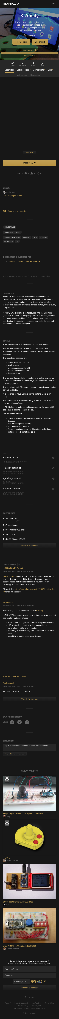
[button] (53, 4)
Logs (50, 69)
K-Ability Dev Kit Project (13, 568)
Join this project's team (12, 196)
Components (39, 69)
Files (28, 69)
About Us (8, 1003)
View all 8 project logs (29, 699)
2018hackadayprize (12, 237)
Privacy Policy (23, 1006)
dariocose (29, 35)
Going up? (29, 997)
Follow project (21, 42)
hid (17, 241)
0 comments (30, 571)
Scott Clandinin (11, 949)
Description (9, 70)
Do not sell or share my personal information (29, 1008)
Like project (40, 42)
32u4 (35, 237)
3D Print (43, 237)
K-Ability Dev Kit (10, 576)
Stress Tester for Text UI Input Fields (18, 902)
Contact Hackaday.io (21, 1003)
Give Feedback (36, 1003)
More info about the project (14, 676)
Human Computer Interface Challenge (24, 261)
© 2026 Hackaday (29, 1013)
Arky (6, 816)
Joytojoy (6, 857)
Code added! (8, 683)
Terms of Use (49, 1003)
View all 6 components (29, 546)
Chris (7, 905)
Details (20, 70)
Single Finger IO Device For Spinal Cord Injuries (23, 813)
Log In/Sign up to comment (15, 754)
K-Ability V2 (8, 602)
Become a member (14, 964)
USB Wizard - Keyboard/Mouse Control (19, 946)
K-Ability (39, 611)
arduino (26, 237)
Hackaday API (36, 1006)
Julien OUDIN (10, 860)
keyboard (8, 241)
